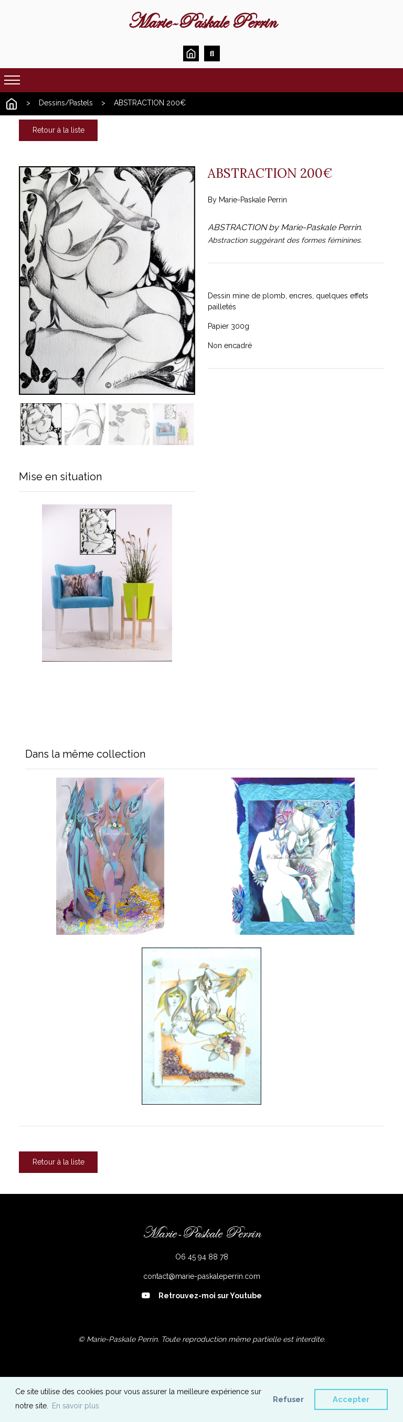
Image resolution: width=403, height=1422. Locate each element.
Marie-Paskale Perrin (202, 22)
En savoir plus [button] (75, 1406)
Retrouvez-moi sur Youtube (202, 1295)
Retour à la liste (58, 130)
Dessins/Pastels (66, 103)
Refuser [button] (288, 1399)
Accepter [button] (351, 1399)
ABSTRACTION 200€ (150, 103)
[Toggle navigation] (12, 80)
